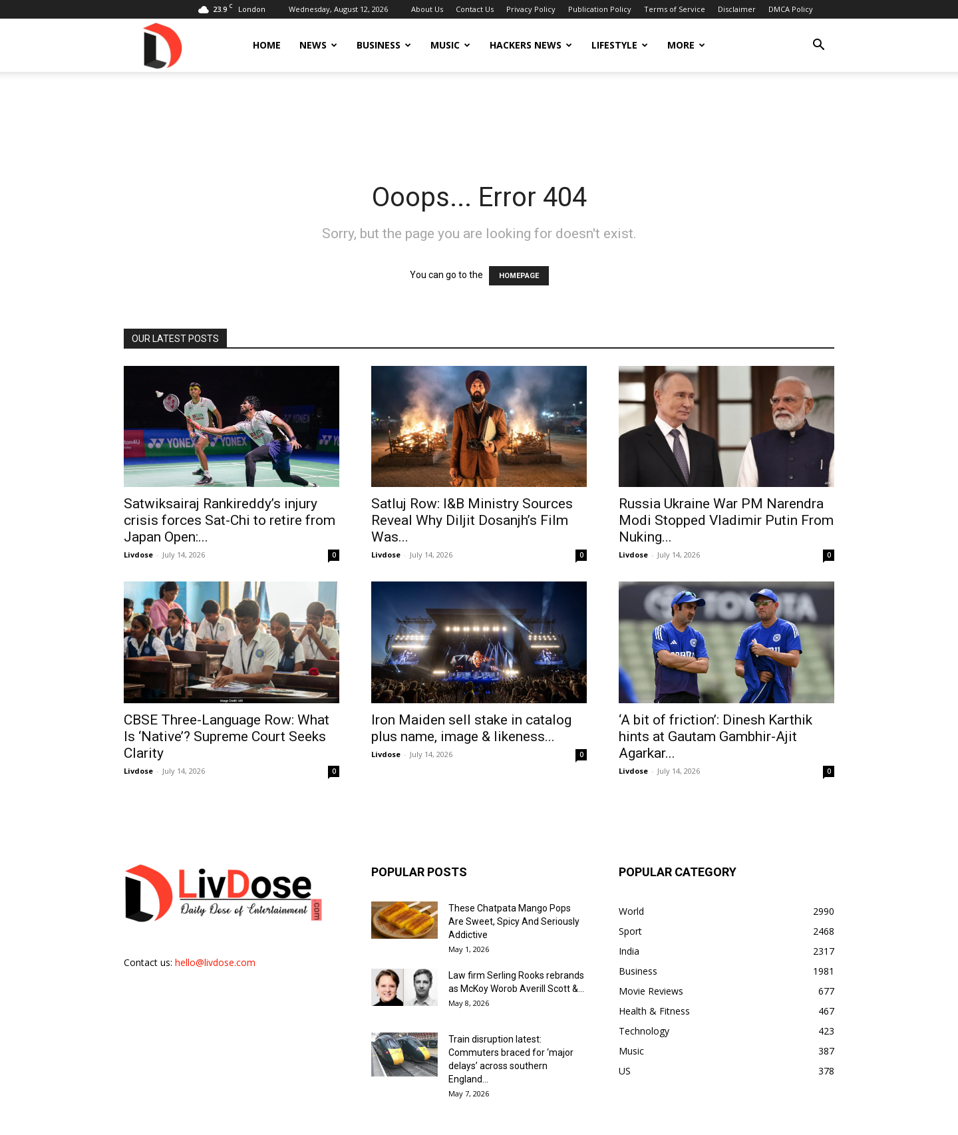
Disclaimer (737, 9)
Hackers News (531, 45)
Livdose (138, 555)
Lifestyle (619, 45)
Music (450, 45)
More (686, 45)
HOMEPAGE (519, 275)
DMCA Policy (790, 9)
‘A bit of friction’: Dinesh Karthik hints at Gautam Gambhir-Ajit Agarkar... (715, 736)
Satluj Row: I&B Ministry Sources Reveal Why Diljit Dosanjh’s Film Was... (472, 520)
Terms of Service (674, 9)
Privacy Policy (531, 9)
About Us (427, 9)
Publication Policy (599, 9)
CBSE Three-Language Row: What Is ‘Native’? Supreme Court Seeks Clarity (226, 736)
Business (384, 45)
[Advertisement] (479, 118)
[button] (818, 46)
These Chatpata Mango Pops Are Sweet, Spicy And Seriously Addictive (513, 921)
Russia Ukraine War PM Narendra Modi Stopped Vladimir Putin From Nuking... (726, 520)
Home (267, 45)
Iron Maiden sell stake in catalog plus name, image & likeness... (471, 728)
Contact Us (475, 9)
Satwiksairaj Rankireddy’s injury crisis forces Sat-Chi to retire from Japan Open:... (229, 520)
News (318, 45)
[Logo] (161, 45)
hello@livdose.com (215, 962)
